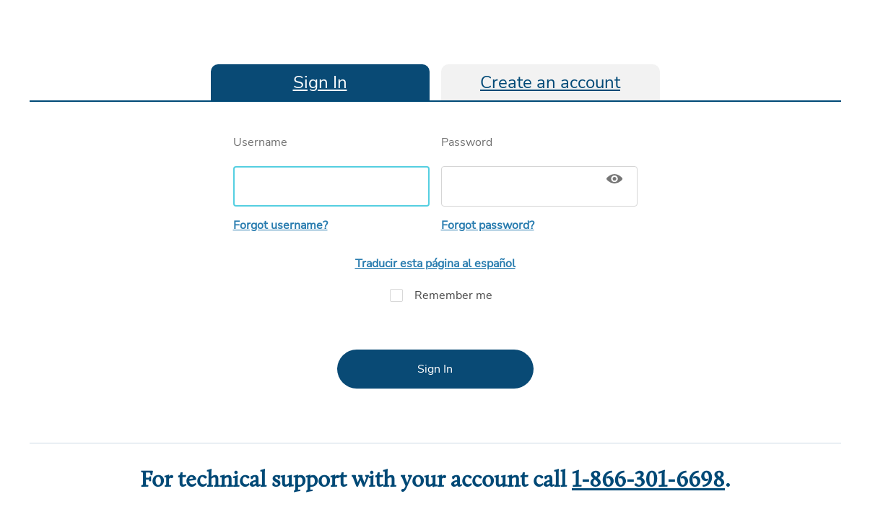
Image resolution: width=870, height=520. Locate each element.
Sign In (320, 82)
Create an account (550, 82)
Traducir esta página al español (435, 264)
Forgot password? (487, 225)
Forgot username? (280, 225)
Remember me (435, 295)
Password (539, 170)
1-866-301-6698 (648, 481)
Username (331, 170)
